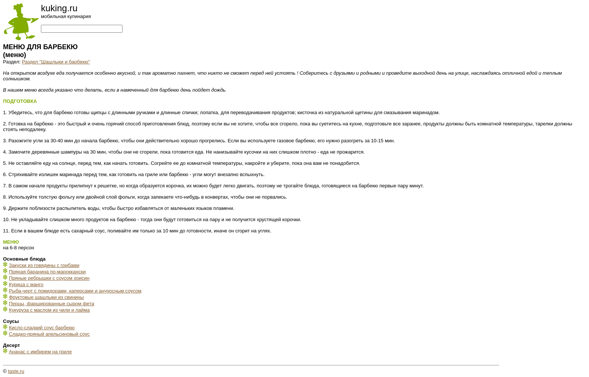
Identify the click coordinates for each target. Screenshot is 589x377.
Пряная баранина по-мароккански (47, 271)
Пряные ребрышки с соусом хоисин (49, 278)
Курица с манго (26, 284)
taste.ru (16, 371)
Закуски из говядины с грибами (44, 265)
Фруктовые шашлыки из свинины (46, 297)
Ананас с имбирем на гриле (40, 351)
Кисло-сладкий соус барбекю (42, 327)
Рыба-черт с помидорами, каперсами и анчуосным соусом (75, 291)
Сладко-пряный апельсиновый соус (49, 334)
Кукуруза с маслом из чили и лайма (49, 310)
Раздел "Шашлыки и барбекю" (56, 62)
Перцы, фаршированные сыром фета (51, 303)
